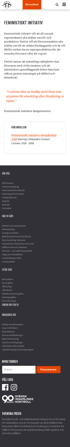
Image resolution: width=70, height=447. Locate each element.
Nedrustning (8, 229)
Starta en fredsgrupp (12, 342)
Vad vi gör (7, 216)
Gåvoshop (7, 286)
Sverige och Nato (10, 233)
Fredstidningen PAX (11, 258)
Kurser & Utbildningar (12, 335)
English (5, 201)
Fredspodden (8, 261)
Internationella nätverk (13, 190)
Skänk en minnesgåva (13, 293)
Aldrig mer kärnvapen (12, 324)
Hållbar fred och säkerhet (14, 247)
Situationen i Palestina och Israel (18, 243)
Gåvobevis (7, 290)
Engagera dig (9, 315)
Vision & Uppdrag (10, 186)
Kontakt (6, 204)
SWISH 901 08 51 (10, 305)
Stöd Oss (7, 269)
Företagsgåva (9, 297)
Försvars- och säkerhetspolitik (17, 251)
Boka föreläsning (10, 339)
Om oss (6, 173)
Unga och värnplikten (12, 254)
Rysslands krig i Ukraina (13, 240)
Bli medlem (7, 279)
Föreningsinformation (13, 194)
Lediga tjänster (9, 197)
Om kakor (6, 208)
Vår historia (7, 183)
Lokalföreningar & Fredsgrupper (18, 349)
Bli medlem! (32, 4)
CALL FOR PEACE (10, 328)
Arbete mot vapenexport (14, 225)
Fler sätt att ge (9, 301)
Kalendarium (8, 331)
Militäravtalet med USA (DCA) (16, 236)
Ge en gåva (7, 283)
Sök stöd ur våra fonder (13, 346)
